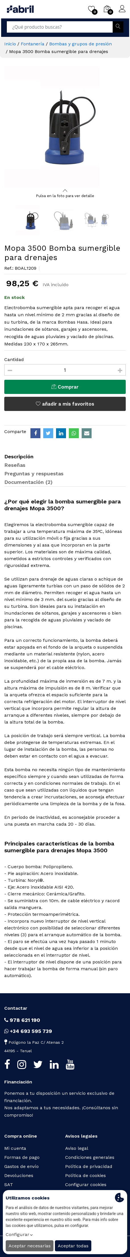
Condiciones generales (89, 1157)
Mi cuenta (15, 1148)
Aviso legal (76, 1148)
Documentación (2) (28, 482)
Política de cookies (85, 1175)
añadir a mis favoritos (65, 404)
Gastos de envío (21, 1166)
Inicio (10, 44)
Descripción (19, 456)
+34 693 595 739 (28, 1031)
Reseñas (14, 465)
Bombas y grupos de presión (80, 44)
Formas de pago (22, 1157)
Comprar (65, 387)
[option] (65, 126)
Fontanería (32, 44)
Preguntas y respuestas (33, 473)
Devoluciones (18, 1175)
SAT (8, 1184)
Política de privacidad (88, 1166)
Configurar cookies (85, 1184)
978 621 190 (22, 1020)
